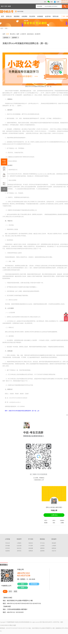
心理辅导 (19, 543)
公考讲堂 (42, 545)
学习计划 (42, 543)
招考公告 (9, 16)
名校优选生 (30, 34)
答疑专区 (31, 543)
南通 (9, 6)
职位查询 (32, 16)
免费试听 (31, 550)
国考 (4, 175)
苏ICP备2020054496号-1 (46, 622)
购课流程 (54, 548)
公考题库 (54, 545)
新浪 (45, 1)
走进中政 (48, 16)
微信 (22, 584)
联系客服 (34, 584)
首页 (2, 16)
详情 (6, 28)
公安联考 (23, 34)
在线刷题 (40, 16)
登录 (64, 16)
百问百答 (7, 548)
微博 (22, 587)
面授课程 (16, 16)
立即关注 (54, 515)
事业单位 (4, 182)
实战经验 (7, 550)
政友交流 (19, 548)
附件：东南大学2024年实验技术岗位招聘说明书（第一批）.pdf (22, 410)
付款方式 (54, 550)
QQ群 (56, 2)
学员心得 (7, 543)
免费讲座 (42, 548)
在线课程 (24, 16)
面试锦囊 (31, 548)
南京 (2, 6)
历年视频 (7, 545)
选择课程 (42, 550)
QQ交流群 (19, 545)
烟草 (17, 34)
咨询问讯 (19, 550)
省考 (4, 169)
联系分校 (55, 16)
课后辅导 (54, 543)
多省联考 (37, 34)
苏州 (5, 6)
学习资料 (31, 545)
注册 (67, 16)
